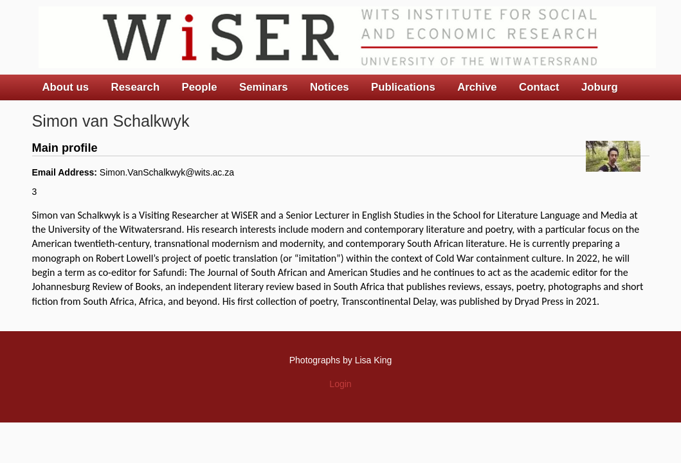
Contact (539, 87)
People (199, 87)
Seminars (263, 87)
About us (65, 87)
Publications (403, 87)
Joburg (599, 87)
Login (340, 384)
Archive (477, 87)
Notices (329, 87)
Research (135, 87)
